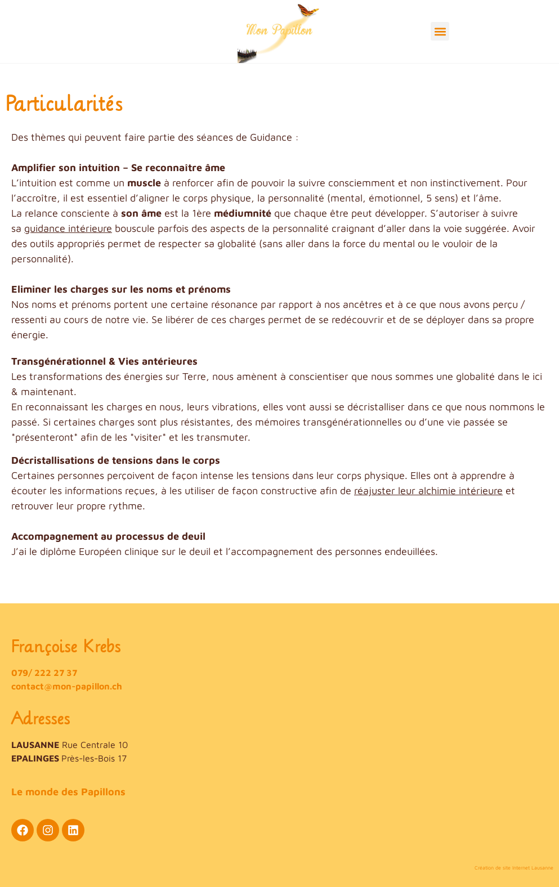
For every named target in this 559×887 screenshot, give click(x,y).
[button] (440, 31)
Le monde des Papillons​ (68, 792)
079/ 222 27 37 (44, 673)
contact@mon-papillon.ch (66, 686)
